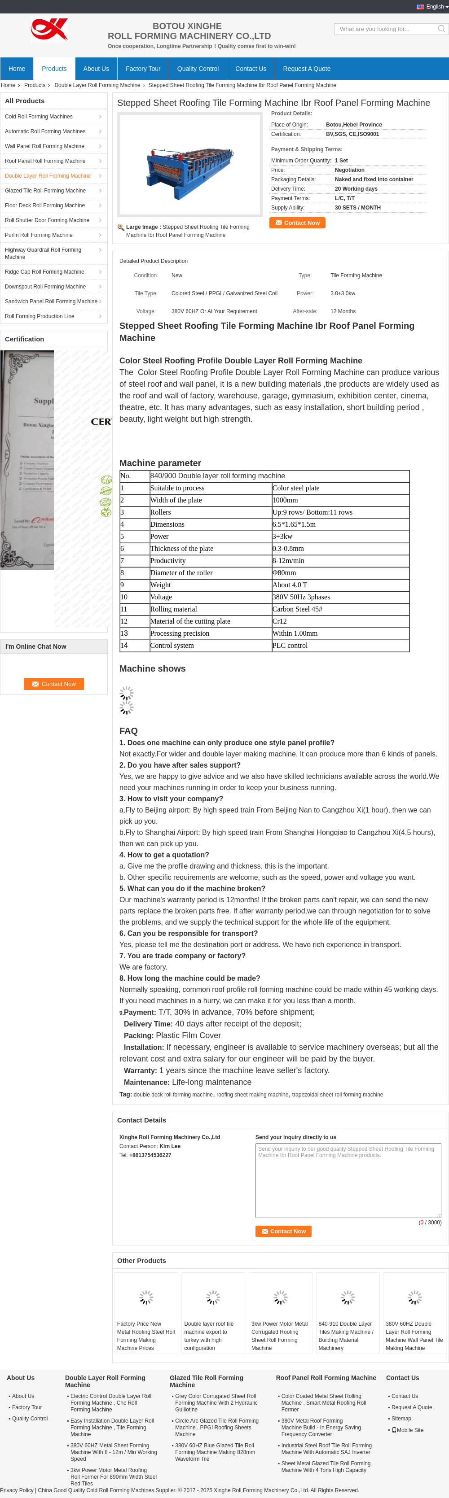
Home (17, 68)
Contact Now (302, 222)
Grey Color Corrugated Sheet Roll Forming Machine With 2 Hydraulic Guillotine (216, 1403)
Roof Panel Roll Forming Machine (45, 161)
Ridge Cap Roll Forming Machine (44, 272)
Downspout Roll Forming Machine (45, 287)
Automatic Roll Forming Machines (45, 131)
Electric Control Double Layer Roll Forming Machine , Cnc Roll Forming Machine (110, 1403)
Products (54, 68)
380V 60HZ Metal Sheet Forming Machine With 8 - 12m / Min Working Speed (113, 1452)
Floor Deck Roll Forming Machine (45, 205)
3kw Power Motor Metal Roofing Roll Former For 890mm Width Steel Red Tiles (113, 1477)
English (435, 7)
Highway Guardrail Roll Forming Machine (43, 253)
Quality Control (198, 68)
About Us (97, 68)
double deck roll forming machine (173, 1095)
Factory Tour (143, 68)
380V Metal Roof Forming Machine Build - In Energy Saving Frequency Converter (321, 1427)
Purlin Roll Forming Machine (39, 235)
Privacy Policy (17, 1490)
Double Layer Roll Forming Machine (97, 85)
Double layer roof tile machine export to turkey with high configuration (208, 1336)
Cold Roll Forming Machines (39, 117)
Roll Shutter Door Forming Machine (47, 220)
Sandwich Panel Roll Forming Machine (51, 301)
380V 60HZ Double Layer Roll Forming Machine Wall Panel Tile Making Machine (414, 1336)
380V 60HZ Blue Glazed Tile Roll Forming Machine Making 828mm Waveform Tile (215, 1452)
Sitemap (401, 1418)
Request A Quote (307, 68)
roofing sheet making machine (252, 1095)
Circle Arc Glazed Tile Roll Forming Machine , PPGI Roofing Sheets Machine (217, 1427)
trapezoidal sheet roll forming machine (337, 1095)
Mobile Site (407, 1430)
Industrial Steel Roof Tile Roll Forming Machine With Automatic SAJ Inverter (327, 1448)
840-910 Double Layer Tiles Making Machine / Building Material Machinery (346, 1336)
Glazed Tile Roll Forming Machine (45, 191)
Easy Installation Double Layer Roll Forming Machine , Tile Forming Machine (112, 1427)
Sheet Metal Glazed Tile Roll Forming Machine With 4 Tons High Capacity (326, 1466)
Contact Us (250, 68)
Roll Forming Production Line (40, 316)
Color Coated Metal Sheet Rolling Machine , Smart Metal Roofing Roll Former (324, 1403)
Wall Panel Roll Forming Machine (44, 146)
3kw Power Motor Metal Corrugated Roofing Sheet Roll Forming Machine (279, 1336)
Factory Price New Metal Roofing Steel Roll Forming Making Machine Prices (146, 1336)
